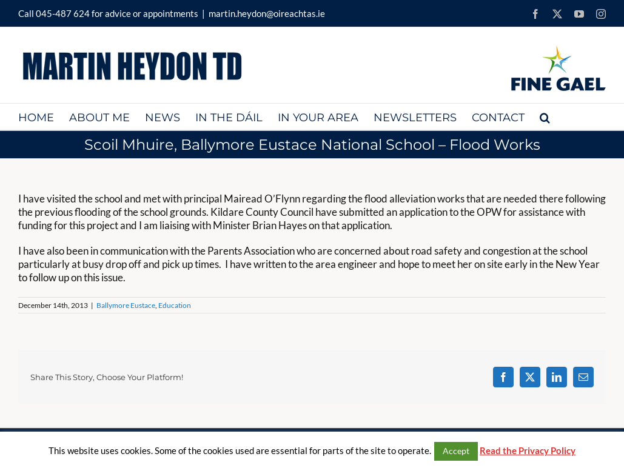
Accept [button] (456, 451)
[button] (545, 117)
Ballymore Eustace (125, 305)
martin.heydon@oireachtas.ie (267, 13)
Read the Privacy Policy (527, 450)
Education (174, 305)
